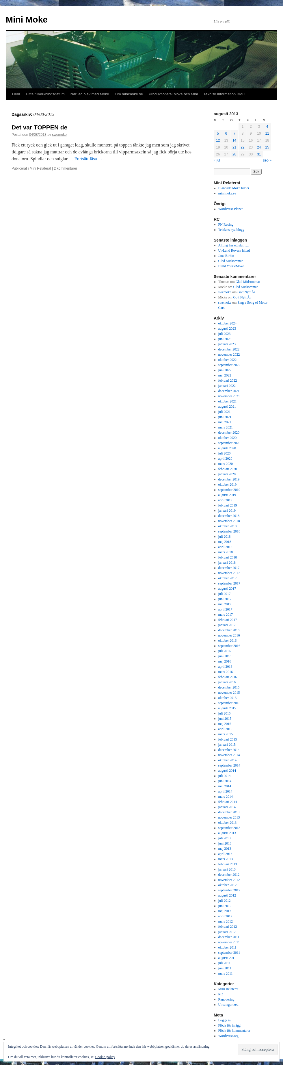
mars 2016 (225, 672)
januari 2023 (227, 344)
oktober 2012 (227, 885)
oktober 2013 (227, 823)
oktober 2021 (227, 401)
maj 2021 (224, 422)
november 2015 (229, 693)
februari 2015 (227, 739)
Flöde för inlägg (229, 1025)
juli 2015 (224, 713)
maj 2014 (224, 786)
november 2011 (229, 942)
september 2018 (229, 531)
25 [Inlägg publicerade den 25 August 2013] (267, 147)
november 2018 (229, 521)
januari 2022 (227, 386)
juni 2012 (225, 906)
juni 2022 (225, 370)
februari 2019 (227, 505)
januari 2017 (227, 625)
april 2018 (225, 547)
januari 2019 (227, 511)
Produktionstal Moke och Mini (173, 94)
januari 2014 (227, 807)
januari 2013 (227, 869)
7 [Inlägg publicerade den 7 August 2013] (234, 133)
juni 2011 (224, 968)
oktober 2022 (227, 360)
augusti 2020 (227, 448)
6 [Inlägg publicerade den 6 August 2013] (226, 133)
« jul (217, 160)
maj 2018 (224, 542)
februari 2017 (227, 620)
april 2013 (225, 854)
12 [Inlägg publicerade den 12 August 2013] (218, 140)
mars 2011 (225, 973)
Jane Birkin (226, 256)
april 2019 (225, 500)
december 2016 (229, 630)
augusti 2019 (227, 495)
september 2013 (229, 828)
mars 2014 (225, 797)
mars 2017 (225, 615)
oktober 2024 (227, 323)
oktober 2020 (227, 438)
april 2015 (225, 729)
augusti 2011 (227, 958)
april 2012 (225, 916)
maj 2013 (224, 849)
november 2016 (229, 635)
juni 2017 (225, 599)
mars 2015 (225, 734)
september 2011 (229, 953)
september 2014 (229, 765)
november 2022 (229, 354)
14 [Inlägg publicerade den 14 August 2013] (234, 140)
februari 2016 (227, 677)
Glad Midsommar (230, 261)
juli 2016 (224, 651)
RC (220, 994)
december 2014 (229, 750)
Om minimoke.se (129, 94)
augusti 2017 (227, 589)
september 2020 (229, 443)
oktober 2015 (227, 698)
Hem (16, 94)
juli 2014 (224, 776)
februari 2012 (227, 927)
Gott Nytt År (246, 292)
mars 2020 (225, 464)
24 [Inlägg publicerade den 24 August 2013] (259, 147)
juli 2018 (224, 537)
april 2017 (225, 609)
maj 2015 (224, 724)
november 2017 (229, 573)
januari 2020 (227, 474)
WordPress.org (228, 1036)
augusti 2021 (227, 407)
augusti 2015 (227, 708)
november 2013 (229, 817)
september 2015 (229, 703)
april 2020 (225, 459)
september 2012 (229, 890)
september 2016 (229, 646)
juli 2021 (224, 412)
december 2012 (229, 875)
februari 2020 (227, 469)
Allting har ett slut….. (233, 245)
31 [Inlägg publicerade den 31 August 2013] (259, 154)
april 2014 (225, 791)
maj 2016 (224, 661)
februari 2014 (227, 802)
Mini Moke (27, 19)
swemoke (59, 135)
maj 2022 (224, 375)
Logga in (224, 1020)
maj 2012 (224, 911)
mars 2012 (225, 921)
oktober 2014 (227, 760)
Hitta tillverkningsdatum (45, 94)
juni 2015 (225, 719)
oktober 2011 (227, 947)
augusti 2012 (227, 895)
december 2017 (229, 568)
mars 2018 (225, 552)
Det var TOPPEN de (39, 127)
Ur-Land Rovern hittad (234, 250)
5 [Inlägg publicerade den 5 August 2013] (218, 133)
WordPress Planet (230, 209)
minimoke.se (227, 193)
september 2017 (229, 583)
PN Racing (225, 224)
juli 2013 (224, 838)
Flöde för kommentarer (234, 1031)
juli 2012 (224, 901)
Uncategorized (228, 1005)
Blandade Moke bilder (233, 188)
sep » (267, 160)
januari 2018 (227, 563)
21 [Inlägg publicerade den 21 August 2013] (234, 147)
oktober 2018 (227, 526)
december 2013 (229, 812)
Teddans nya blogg (231, 230)
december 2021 (229, 391)
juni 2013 (225, 843)
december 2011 (228, 937)
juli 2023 (224, 334)
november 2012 (229, 880)
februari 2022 (227, 380)
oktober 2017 (227, 578)
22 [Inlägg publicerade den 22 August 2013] (242, 147)
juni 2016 (225, 656)
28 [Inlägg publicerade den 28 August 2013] (234, 154)
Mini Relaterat (40, 168)
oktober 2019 (227, 485)
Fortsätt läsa (89, 158)
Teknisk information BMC (224, 94)
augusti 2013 (227, 833)
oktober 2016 (227, 641)
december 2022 (229, 349)
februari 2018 (227, 557)
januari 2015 (227, 745)
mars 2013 (225, 859)
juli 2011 (224, 963)
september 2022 (229, 365)
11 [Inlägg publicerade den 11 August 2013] (267, 133)
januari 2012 (227, 932)
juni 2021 (225, 417)
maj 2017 (224, 604)
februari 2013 (227, 864)
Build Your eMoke (231, 266)
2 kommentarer (65, 168)
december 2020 (229, 433)
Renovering (226, 999)
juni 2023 (225, 339)
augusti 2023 (227, 328)
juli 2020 (224, 453)
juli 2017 (224, 594)
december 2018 (229, 516)
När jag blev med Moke (89, 94)
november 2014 (229, 755)
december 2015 (229, 687)
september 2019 (229, 490)
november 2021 (229, 396)
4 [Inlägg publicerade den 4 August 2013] (267, 127)
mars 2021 (225, 427)
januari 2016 (227, 682)
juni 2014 (225, 781)
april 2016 (225, 667)
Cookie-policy (105, 1057)
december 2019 (229, 479)
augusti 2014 (227, 771)
